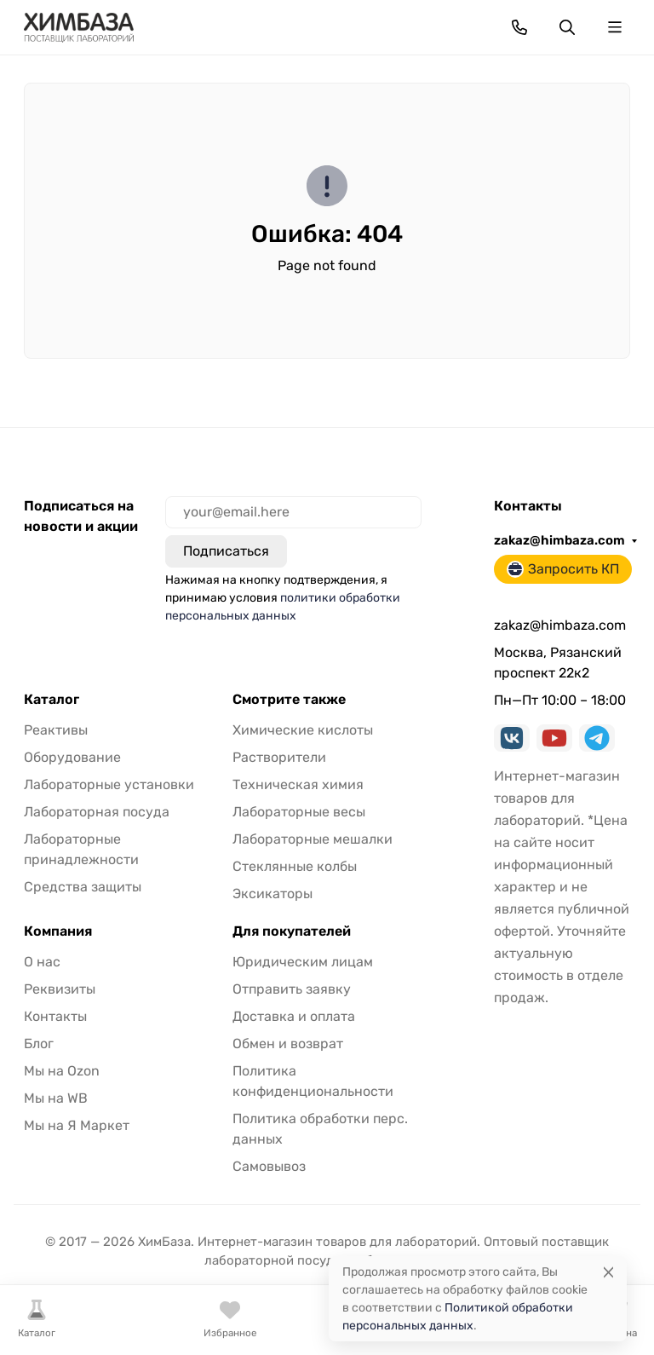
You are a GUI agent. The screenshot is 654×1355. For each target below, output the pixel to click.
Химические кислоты (302, 730)
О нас (42, 962)
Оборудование (72, 757)
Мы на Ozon (62, 1071)
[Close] (608, 1272)
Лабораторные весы (298, 812)
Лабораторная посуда (96, 812)
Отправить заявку (291, 989)
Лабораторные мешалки (312, 839)
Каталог (51, 699)
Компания (58, 931)
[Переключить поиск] (567, 27)
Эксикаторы (272, 893)
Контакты (55, 1016)
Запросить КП (563, 569)
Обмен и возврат (287, 1043)
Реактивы (56, 730)
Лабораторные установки (109, 784)
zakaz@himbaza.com (559, 540)
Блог (39, 1043)
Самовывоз (269, 1166)
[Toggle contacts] (519, 27)
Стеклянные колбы (294, 866)
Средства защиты (82, 887)
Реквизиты (59, 989)
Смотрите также (289, 699)
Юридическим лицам (302, 962)
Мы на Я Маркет (76, 1125)
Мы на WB (56, 1098)
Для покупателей (291, 931)
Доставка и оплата (293, 1016)
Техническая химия (298, 784)
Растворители (279, 757)
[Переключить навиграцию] (615, 27)
